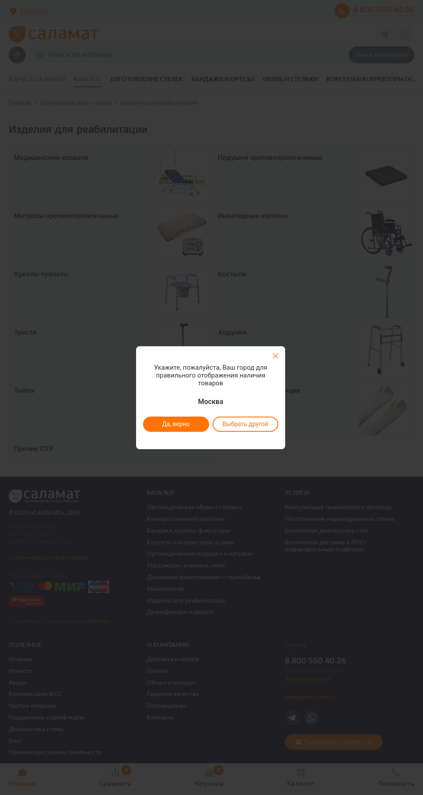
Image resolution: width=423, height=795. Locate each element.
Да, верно (176, 424)
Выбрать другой (245, 424)
